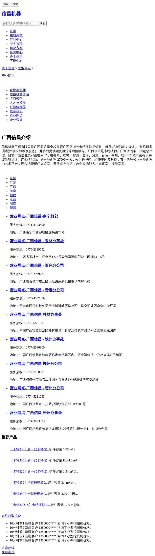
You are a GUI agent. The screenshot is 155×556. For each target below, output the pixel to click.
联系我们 (16, 111)
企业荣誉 (16, 119)
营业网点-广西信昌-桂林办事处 (36, 314)
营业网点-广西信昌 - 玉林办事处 (37, 241)
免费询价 (8, 552)
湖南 (13, 203)
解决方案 (16, 48)
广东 (13, 182)
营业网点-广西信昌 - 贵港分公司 (37, 290)
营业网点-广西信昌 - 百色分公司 (37, 265)
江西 (13, 199)
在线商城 (16, 35)
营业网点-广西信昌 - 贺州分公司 (37, 388)
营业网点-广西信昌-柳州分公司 (36, 363)
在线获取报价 (11, 516)
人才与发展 (18, 102)
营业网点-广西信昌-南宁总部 (34, 216)
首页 (13, 31)
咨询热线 (8, 548)
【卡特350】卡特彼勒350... (29, 493)
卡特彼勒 (16, 98)
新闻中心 (16, 52)
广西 (13, 186)
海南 (13, 191)
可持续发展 (18, 107)
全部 (13, 178)
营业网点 (24, 68)
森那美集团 (18, 90)
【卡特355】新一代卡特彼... (29, 460)
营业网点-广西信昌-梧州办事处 (36, 413)
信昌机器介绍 (19, 94)
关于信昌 (16, 56)
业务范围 (16, 43)
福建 (13, 195)
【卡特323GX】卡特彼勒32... (30, 505)
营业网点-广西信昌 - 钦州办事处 (37, 339)
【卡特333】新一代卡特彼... (29, 449)
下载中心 (16, 60)
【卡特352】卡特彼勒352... (29, 482)
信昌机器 (11, 13)
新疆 (13, 208)
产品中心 (16, 39)
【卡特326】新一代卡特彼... (29, 471)
